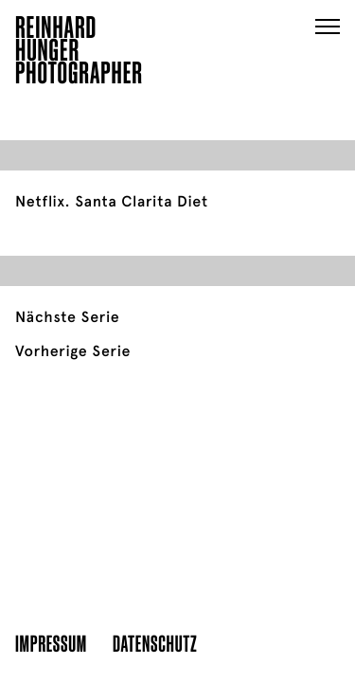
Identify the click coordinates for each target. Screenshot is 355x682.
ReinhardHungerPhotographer (79, 53)
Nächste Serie (67, 317)
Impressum (51, 642)
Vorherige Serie (73, 351)
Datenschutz (155, 642)
